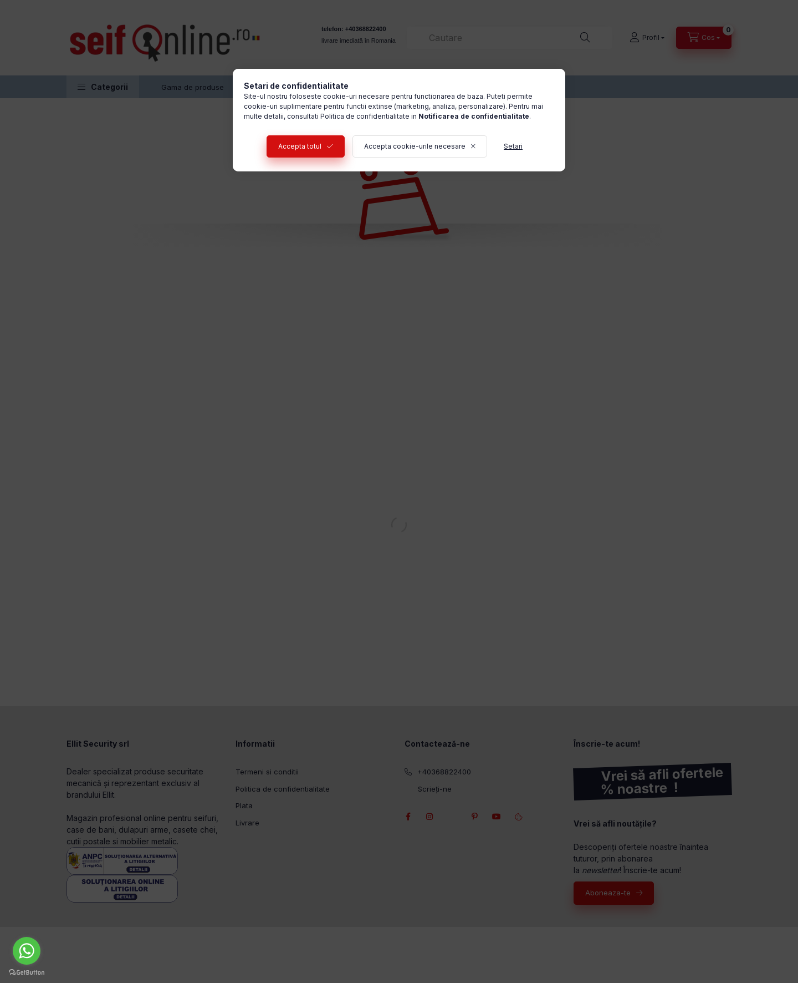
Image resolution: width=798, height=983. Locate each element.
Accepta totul (299, 146)
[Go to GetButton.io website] (26, 972)
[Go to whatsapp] (26, 951)
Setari (513, 146)
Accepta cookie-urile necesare (415, 146)
